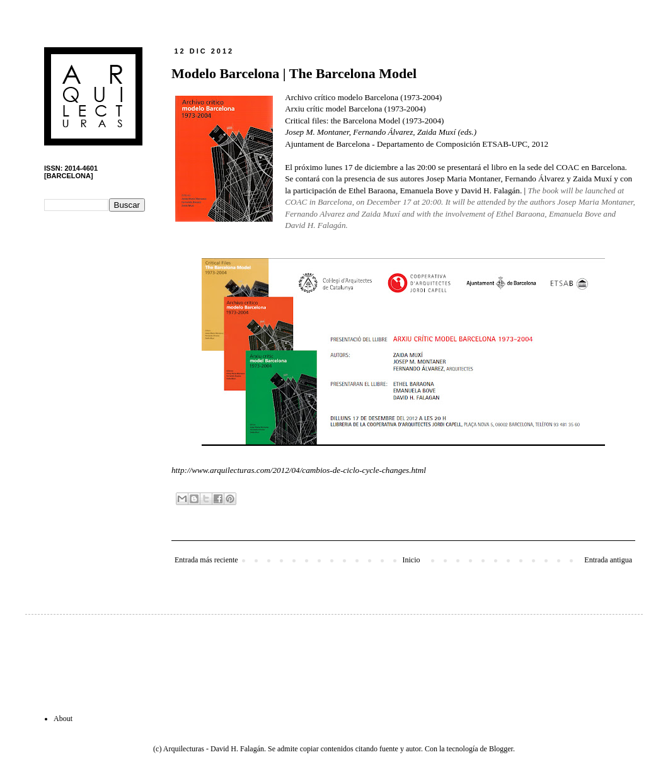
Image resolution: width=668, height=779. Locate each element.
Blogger (501, 748)
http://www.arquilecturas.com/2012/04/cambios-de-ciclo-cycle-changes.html (298, 470)
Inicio (411, 559)
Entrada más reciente (206, 559)
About (63, 718)
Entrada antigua (608, 559)
